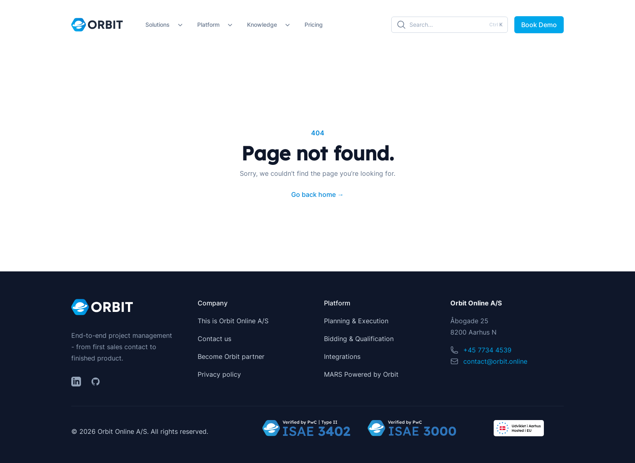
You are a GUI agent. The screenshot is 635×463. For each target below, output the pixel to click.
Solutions (157, 24)
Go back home (317, 194)
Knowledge (262, 24)
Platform (208, 24)
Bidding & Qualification (359, 339)
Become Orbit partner (231, 356)
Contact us (214, 339)
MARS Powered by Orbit (361, 374)
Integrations (342, 356)
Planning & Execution (356, 321)
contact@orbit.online (495, 361)
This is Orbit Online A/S (233, 321)
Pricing (314, 24)
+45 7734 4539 (487, 350)
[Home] (97, 25)
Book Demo (539, 25)
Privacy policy (219, 374)
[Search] (449, 25)
